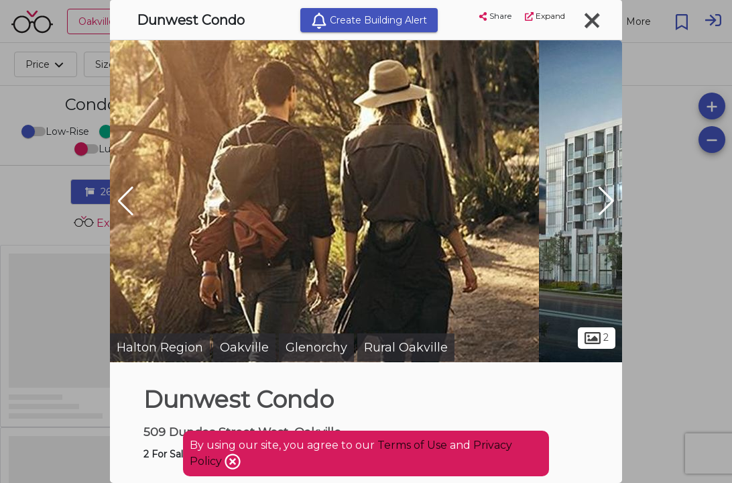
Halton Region (160, 347)
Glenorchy (316, 347)
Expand (545, 16)
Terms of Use (412, 445)
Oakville (244, 347)
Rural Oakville (406, 347)
